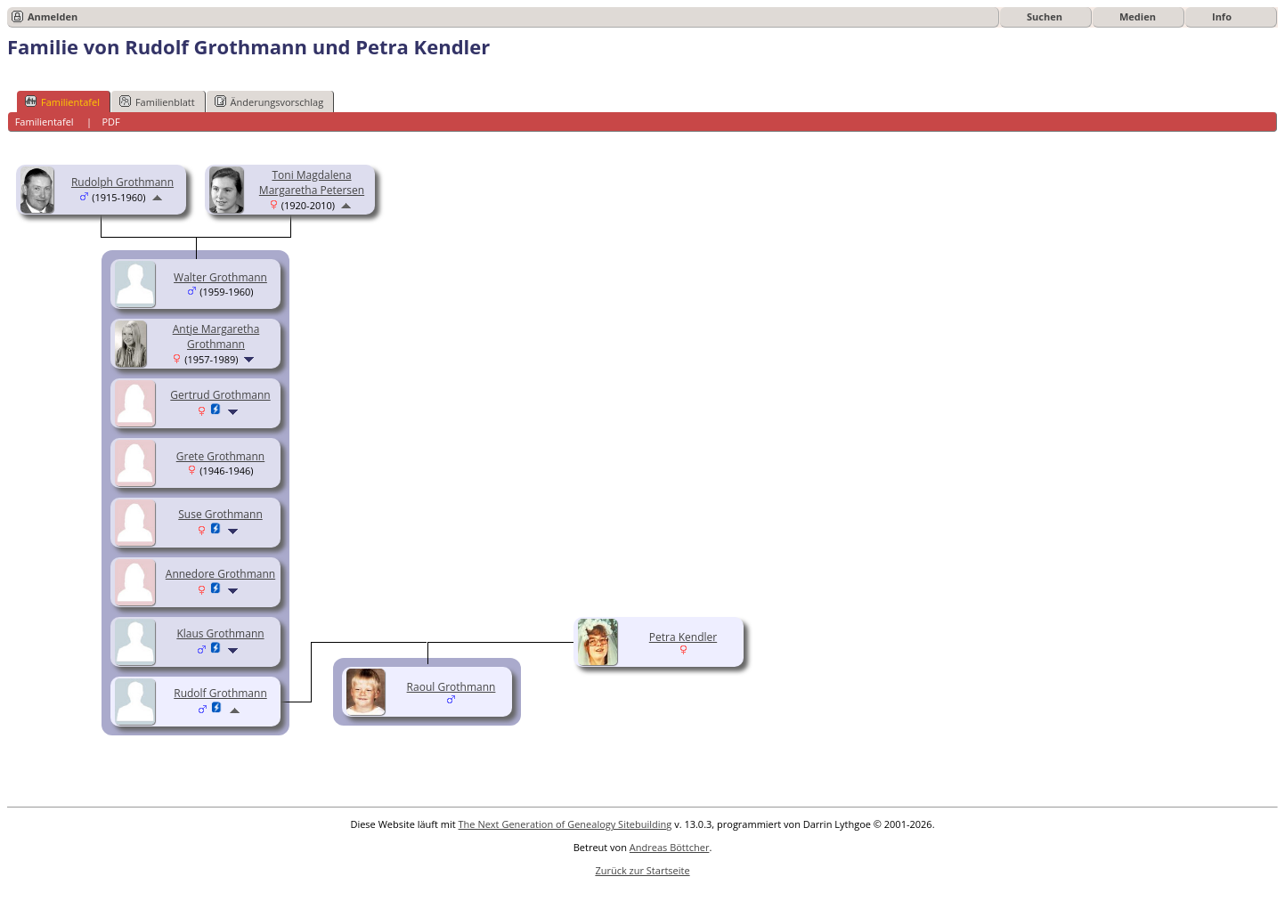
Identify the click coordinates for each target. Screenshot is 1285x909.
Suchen (1044, 16)
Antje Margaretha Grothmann (216, 336)
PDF (110, 121)
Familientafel (62, 101)
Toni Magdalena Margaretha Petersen (311, 182)
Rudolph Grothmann (122, 182)
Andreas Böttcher (670, 847)
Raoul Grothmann (451, 686)
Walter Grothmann (220, 277)
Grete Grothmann (220, 456)
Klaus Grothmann (220, 633)
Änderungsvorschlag (269, 101)
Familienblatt (157, 101)
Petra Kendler (683, 637)
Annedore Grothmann (220, 573)
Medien (1137, 16)
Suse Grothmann (220, 514)
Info (1222, 16)
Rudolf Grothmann (220, 693)
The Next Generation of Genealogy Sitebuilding (565, 824)
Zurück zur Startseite (642, 870)
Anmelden (52, 16)
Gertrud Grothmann (220, 394)
